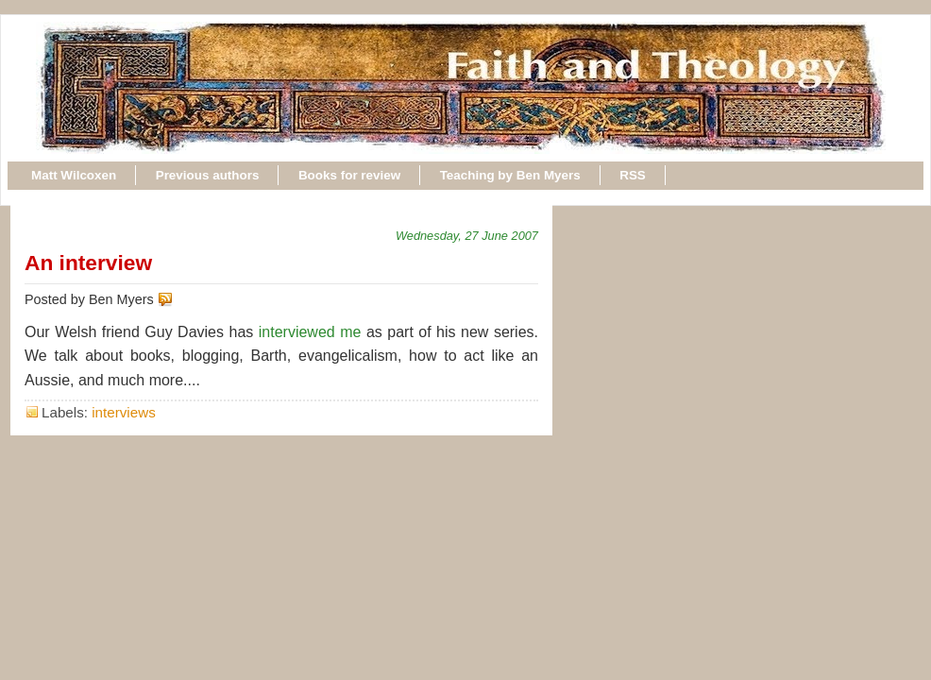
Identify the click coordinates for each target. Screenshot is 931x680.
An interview (88, 262)
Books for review (349, 175)
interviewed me (310, 332)
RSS (632, 175)
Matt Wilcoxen (73, 175)
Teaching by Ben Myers (510, 175)
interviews (124, 412)
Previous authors (208, 175)
